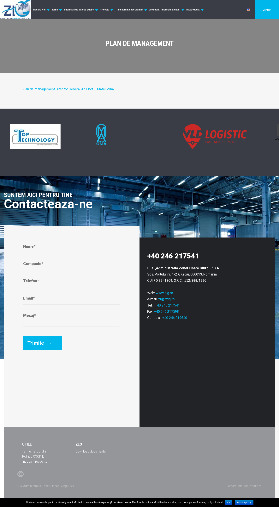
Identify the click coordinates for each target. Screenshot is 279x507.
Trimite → (39, 343)
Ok (228, 502)
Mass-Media (192, 9)
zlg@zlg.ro (166, 299)
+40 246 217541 (167, 305)
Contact (267, 10)
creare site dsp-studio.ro (245, 486)
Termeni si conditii (34, 451)
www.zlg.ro (164, 293)
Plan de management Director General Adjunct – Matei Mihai (68, 89)
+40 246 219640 (174, 318)
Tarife (55, 9)
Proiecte (104, 9)
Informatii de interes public (79, 9)
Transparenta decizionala (129, 9)
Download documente (90, 451)
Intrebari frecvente (34, 461)
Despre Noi (39, 9)
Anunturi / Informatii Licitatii (164, 9)
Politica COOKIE (33, 456)
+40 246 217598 (166, 311)
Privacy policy (244, 502)
